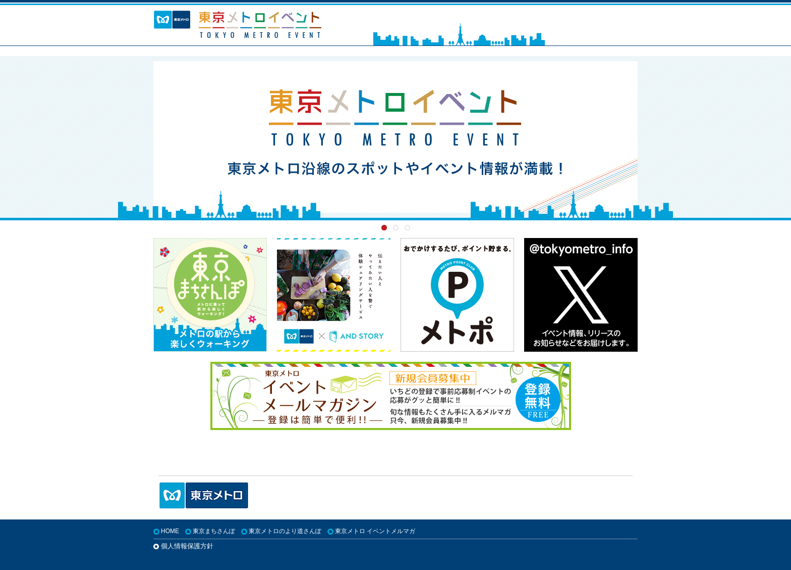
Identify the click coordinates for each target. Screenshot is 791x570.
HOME (170, 531)
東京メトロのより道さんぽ (285, 531)
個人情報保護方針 (187, 546)
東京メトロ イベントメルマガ (375, 531)
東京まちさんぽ (214, 531)
